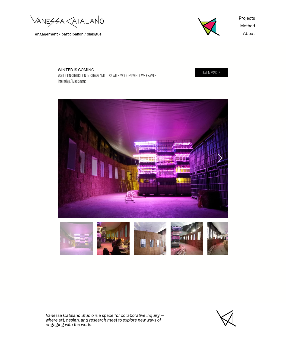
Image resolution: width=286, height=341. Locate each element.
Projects (247, 18)
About (249, 33)
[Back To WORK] (211, 72)
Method (247, 25)
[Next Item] (220, 158)
